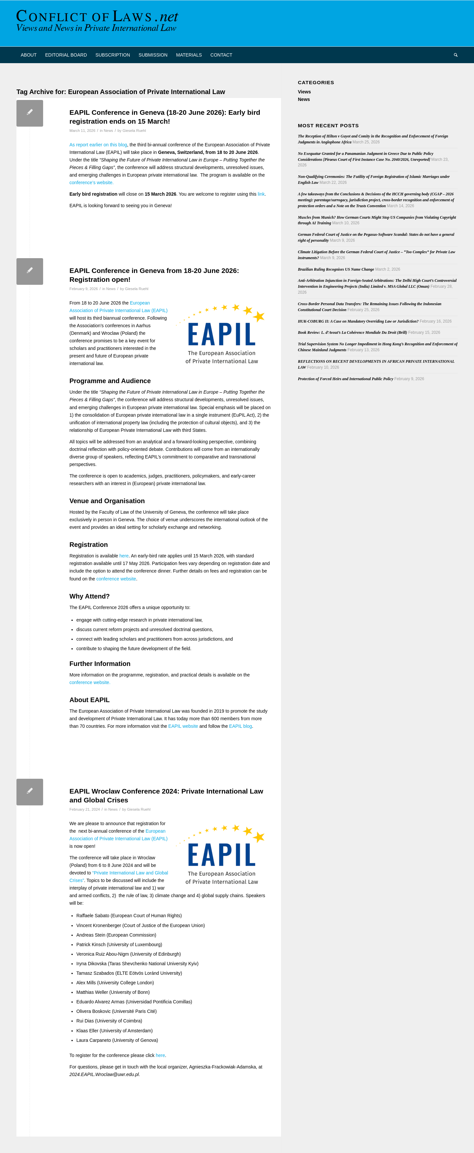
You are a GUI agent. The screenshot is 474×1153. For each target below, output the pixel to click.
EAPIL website (183, 726)
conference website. (90, 682)
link (261, 194)
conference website (116, 578)
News (108, 131)
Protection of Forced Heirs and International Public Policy (345, 379)
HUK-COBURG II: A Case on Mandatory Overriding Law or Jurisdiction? (358, 321)
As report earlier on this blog (98, 144)
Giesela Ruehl (134, 131)
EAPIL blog (240, 726)
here (124, 555)
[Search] (454, 55)
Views (304, 91)
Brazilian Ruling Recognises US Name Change (336, 269)
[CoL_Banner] (98, 23)
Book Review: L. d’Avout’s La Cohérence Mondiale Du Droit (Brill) (352, 332)
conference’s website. (91, 182)
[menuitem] (28, 55)
